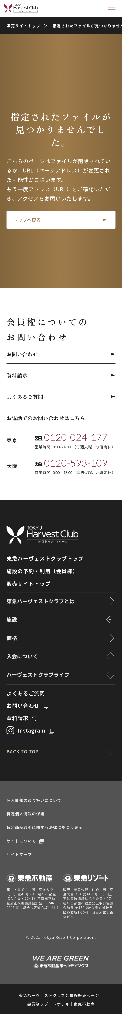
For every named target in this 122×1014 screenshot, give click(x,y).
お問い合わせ (61, 354)
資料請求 (61, 375)
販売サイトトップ (23, 25)
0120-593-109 (76, 463)
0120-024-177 (76, 437)
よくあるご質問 (61, 396)
